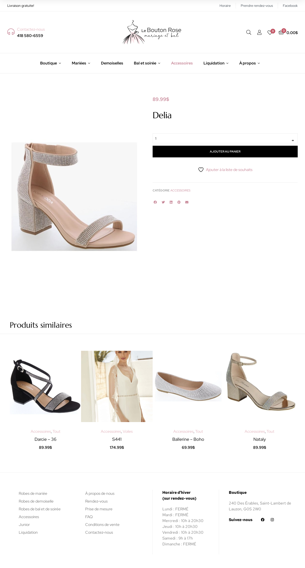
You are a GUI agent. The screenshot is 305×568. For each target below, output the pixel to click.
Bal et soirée (145, 63)
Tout (56, 431)
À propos (247, 63)
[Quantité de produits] (225, 138)
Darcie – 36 (45, 439)
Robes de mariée (33, 493)
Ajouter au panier (225, 151)
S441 (116, 439)
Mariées (79, 63)
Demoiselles (112, 63)
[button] (155, 202)
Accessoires (182, 63)
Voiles (128, 431)
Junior (24, 524)
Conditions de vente (102, 524)
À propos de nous (99, 493)
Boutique (48, 63)
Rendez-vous (96, 501)
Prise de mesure (98, 509)
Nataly (259, 439)
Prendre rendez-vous (257, 5)
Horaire (225, 5)
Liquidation (213, 63)
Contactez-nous (99, 532)
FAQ (89, 516)
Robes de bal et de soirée (40, 509)
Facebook (290, 5)
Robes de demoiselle (36, 501)
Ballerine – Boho (188, 439)
